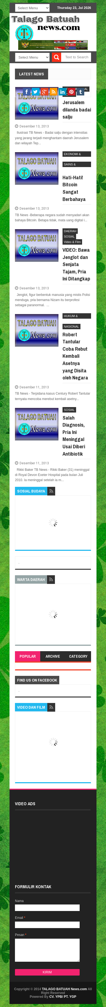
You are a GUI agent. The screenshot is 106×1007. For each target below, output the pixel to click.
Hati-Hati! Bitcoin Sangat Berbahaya (74, 188)
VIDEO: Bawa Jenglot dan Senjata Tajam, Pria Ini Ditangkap (76, 264)
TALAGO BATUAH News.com (64, 989)
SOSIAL (69, 236)
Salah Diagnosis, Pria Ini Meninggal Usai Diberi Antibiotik (74, 435)
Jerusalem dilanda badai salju (77, 109)
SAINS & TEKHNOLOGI (73, 165)
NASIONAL (71, 326)
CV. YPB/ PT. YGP (62, 997)
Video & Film (72, 242)
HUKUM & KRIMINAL (71, 316)
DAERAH (70, 231)
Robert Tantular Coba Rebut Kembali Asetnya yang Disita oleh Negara (75, 356)
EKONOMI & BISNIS (72, 154)
